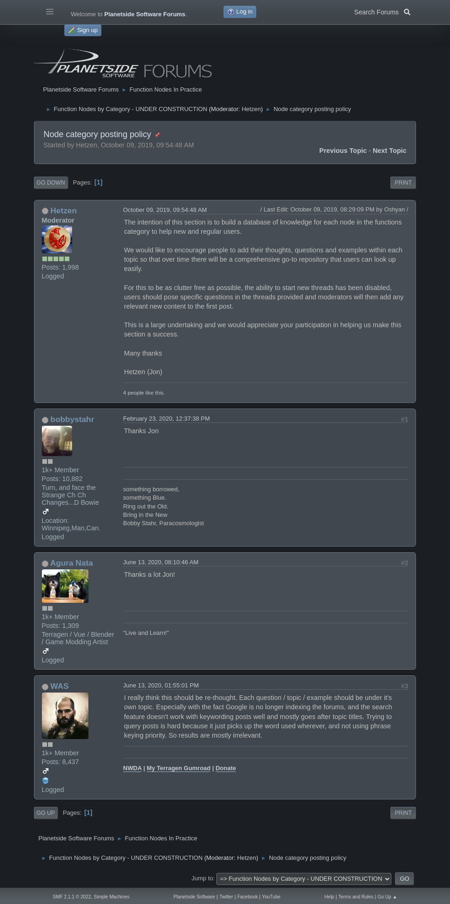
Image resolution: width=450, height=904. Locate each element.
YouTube (271, 896)
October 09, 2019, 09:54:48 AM (165, 209)
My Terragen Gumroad (178, 768)
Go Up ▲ (387, 896)
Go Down (51, 182)
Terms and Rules (355, 896)
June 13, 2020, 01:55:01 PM (161, 685)
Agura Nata (71, 562)
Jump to (202, 878)
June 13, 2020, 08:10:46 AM (161, 562)
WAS (59, 686)
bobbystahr (72, 419)
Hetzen (251, 109)
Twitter (226, 896)
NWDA (132, 768)
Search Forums (382, 11)
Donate (225, 768)
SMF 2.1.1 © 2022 (72, 896)
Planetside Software (194, 896)
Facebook (247, 896)
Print (403, 182)
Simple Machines (112, 896)
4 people (133, 392)
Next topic (390, 150)
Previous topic (343, 150)
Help (329, 896)
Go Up (46, 813)
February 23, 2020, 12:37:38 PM (166, 418)
